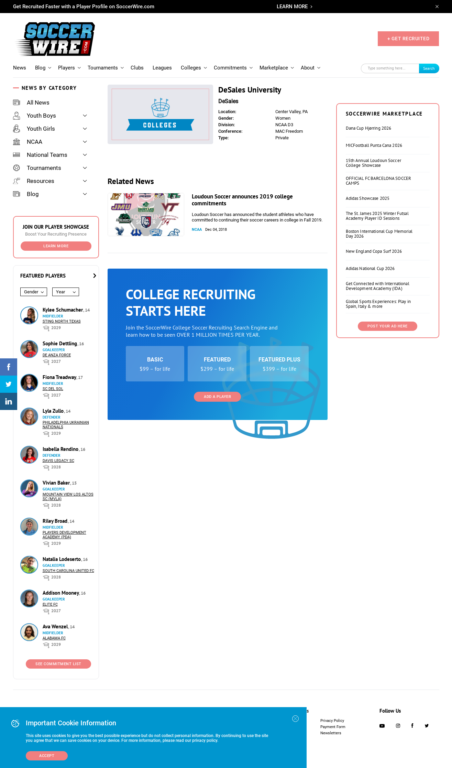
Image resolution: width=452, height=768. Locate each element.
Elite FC (50, 604)
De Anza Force (57, 355)
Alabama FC (54, 638)
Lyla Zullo (54, 411)
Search (429, 68)
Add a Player (217, 396)
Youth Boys (34, 115)
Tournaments (103, 68)
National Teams (40, 154)
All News (31, 102)
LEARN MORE (292, 6)
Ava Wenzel (56, 626)
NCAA (27, 141)
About (308, 68)
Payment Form (332, 727)
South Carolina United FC (68, 571)
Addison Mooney (61, 592)
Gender (31, 291)
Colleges (191, 68)
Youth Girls (34, 128)
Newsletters (330, 733)
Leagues (162, 68)
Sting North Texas (62, 321)
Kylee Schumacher (63, 309)
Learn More (55, 246)
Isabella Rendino (61, 449)
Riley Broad (56, 521)
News (19, 68)
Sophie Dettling (60, 343)
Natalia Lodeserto (62, 559)
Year (60, 291)
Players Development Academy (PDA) (64, 534)
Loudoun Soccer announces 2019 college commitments (242, 200)
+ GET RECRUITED (408, 38)
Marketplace (274, 68)
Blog (40, 68)
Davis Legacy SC (58, 460)
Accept (46, 756)
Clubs (137, 68)
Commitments (230, 68)
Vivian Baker (57, 482)
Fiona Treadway (60, 377)
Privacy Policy (332, 720)
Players (66, 68)
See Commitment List (58, 664)
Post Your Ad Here (387, 326)
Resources (33, 180)
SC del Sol (53, 389)
